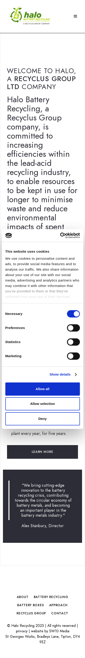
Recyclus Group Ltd (41, 83)
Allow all (42, 389)
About (22, 597)
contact (59, 613)
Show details (60, 374)
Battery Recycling (51, 597)
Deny (42, 419)
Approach (58, 605)
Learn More (42, 452)
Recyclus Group (31, 613)
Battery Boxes (30, 605)
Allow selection (42, 404)
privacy (22, 631)
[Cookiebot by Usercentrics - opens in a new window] (60, 235)
